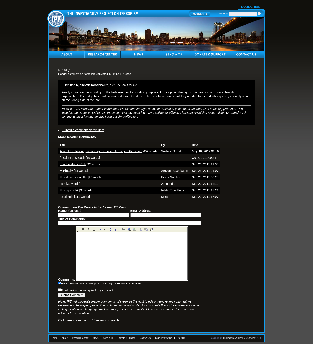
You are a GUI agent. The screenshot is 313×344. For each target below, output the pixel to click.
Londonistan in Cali (73, 164)
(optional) (69, 210)
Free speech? (69, 190)
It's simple (66, 196)
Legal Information (163, 338)
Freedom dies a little (73, 177)
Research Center (80, 338)
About (65, 338)
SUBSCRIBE (250, 6)
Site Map (181, 338)
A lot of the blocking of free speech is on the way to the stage (101, 151)
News (95, 338)
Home (54, 338)
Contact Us (145, 338)
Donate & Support (126, 338)
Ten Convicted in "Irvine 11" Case (110, 74)
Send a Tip (108, 338)
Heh (62, 183)
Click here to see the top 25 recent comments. (89, 320)
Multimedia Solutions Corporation (239, 338)
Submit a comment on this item (83, 130)
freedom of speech (72, 157)
